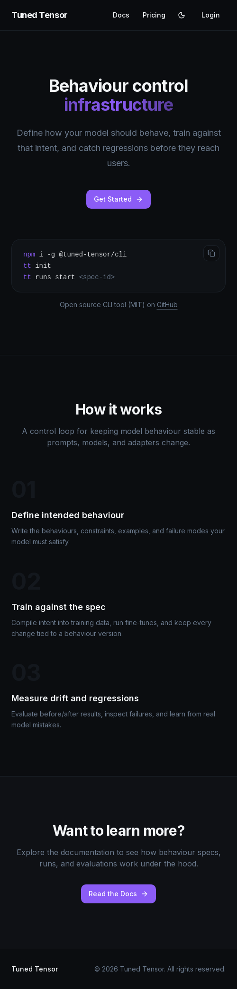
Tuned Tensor (39, 15)
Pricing (154, 15)
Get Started (118, 199)
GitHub (167, 304)
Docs (121, 15)
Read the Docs (118, 894)
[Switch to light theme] (181, 15)
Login (210, 15)
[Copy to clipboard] (211, 253)
